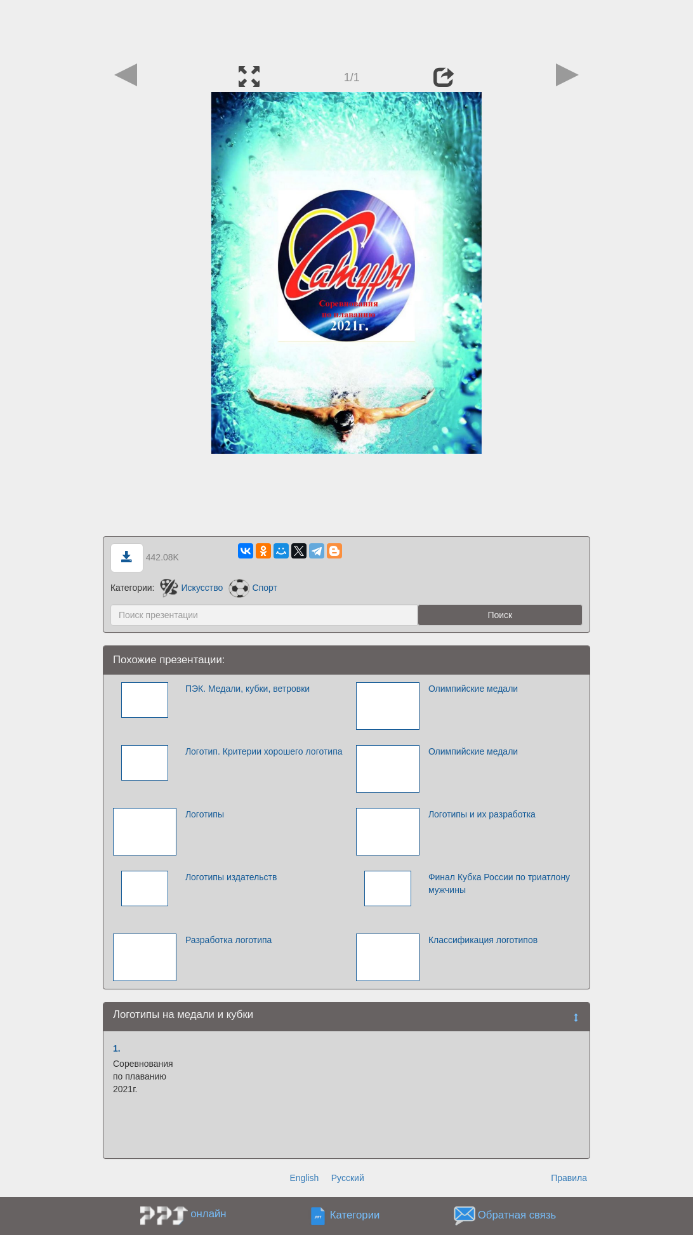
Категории (355, 1216)
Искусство (191, 588)
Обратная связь (517, 1216)
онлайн (208, 1214)
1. (117, 1048)
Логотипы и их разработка (482, 814)
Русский (347, 1178)
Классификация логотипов (483, 940)
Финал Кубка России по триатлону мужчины (499, 883)
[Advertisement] (347, 28)
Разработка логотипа (228, 940)
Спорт (252, 588)
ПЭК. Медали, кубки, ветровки (247, 689)
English (304, 1178)
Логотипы (204, 814)
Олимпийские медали (473, 689)
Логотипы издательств (231, 877)
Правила (569, 1178)
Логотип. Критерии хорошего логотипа (264, 751)
